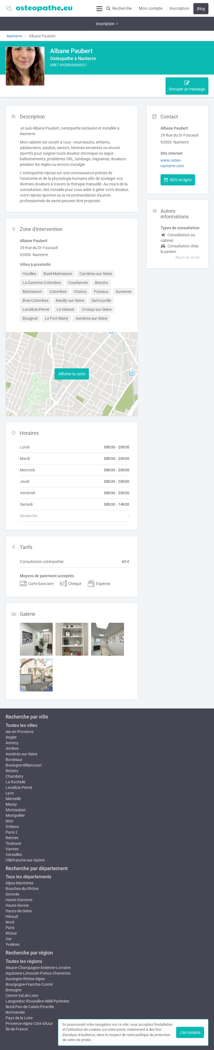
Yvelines (13, 927)
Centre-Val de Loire (22, 979)
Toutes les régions (24, 944)
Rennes (12, 821)
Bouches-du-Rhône (22, 872)
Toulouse (13, 826)
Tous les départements (28, 860)
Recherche (119, 8)
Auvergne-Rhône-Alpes (25, 962)
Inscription (179, 8)
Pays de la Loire (19, 1001)
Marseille (13, 782)
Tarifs (146, 68)
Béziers (12, 751)
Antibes (12, 729)
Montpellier (15, 798)
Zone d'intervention (98, 68)
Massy (11, 787)
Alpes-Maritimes (19, 866)
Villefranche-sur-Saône (25, 843)
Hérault (12, 900)
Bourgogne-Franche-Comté (29, 967)
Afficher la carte (71, 354)
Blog (201, 8)
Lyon (10, 773)
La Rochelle (15, 762)
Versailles (14, 838)
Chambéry (14, 757)
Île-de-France (17, 1012)
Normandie (15, 995)
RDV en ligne (177, 160)
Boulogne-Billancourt (24, 745)
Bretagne (13, 973)
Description (63, 68)
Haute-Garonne (19, 883)
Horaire (128, 68)
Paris (10, 911)
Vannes (12, 832)
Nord (10, 905)
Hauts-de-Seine (19, 894)
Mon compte (150, 8)
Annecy (12, 723)
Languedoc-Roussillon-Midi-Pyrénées (37, 984)
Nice (9, 804)
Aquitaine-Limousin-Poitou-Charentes (38, 956)
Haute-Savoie (17, 888)
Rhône (11, 916)
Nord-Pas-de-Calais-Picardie (30, 990)
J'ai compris (190, 1032)
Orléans (12, 810)
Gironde (12, 877)
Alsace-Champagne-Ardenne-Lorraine (38, 951)
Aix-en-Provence (19, 712)
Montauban (16, 793)
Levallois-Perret (19, 768)
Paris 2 (12, 815)
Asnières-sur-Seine (21, 734)
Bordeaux (14, 740)
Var (9, 922)
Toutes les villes (21, 705)
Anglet (11, 717)
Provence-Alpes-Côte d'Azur (29, 1006)
